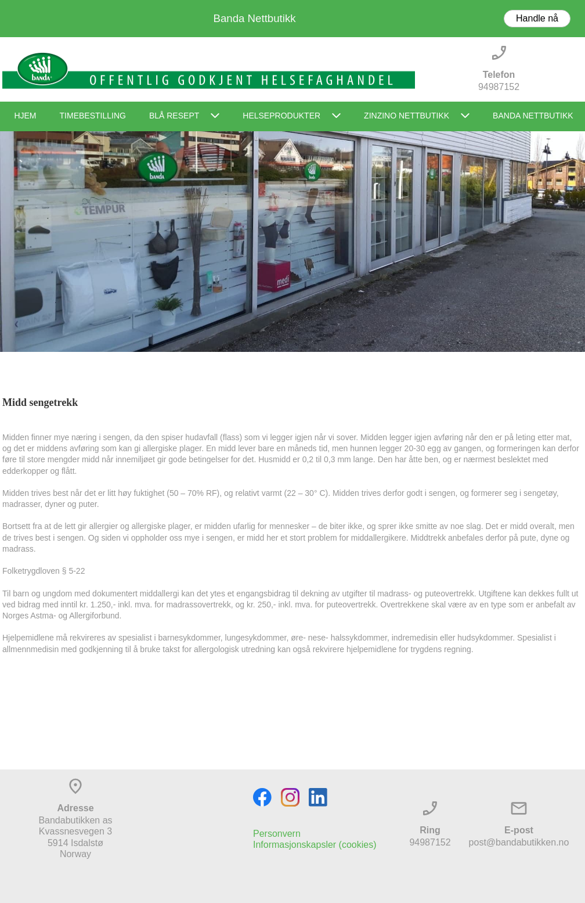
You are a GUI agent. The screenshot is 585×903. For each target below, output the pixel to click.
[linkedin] (318, 797)
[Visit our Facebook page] (262, 797)
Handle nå (537, 18)
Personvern (277, 834)
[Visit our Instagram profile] (290, 797)
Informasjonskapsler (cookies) (315, 845)
